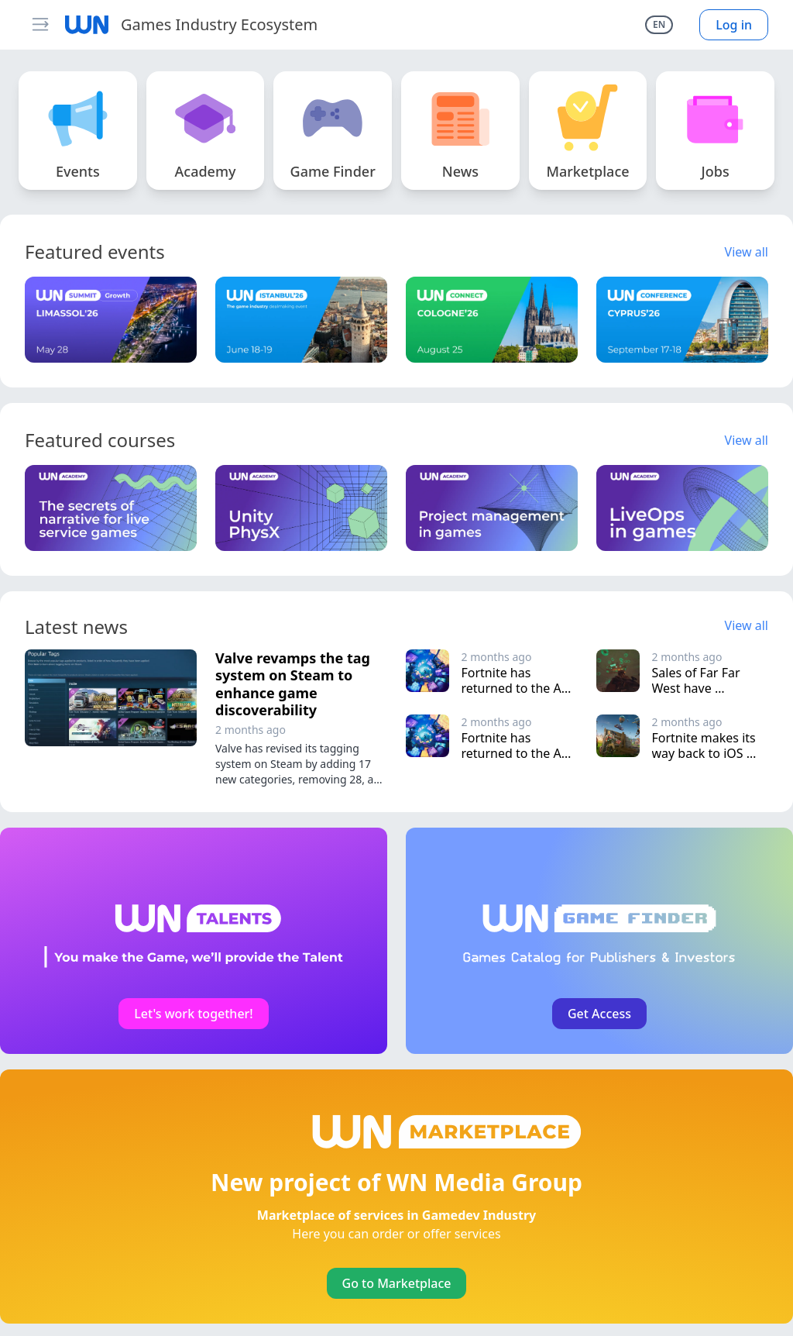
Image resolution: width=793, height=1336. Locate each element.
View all (746, 251)
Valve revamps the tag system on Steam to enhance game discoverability (292, 684)
